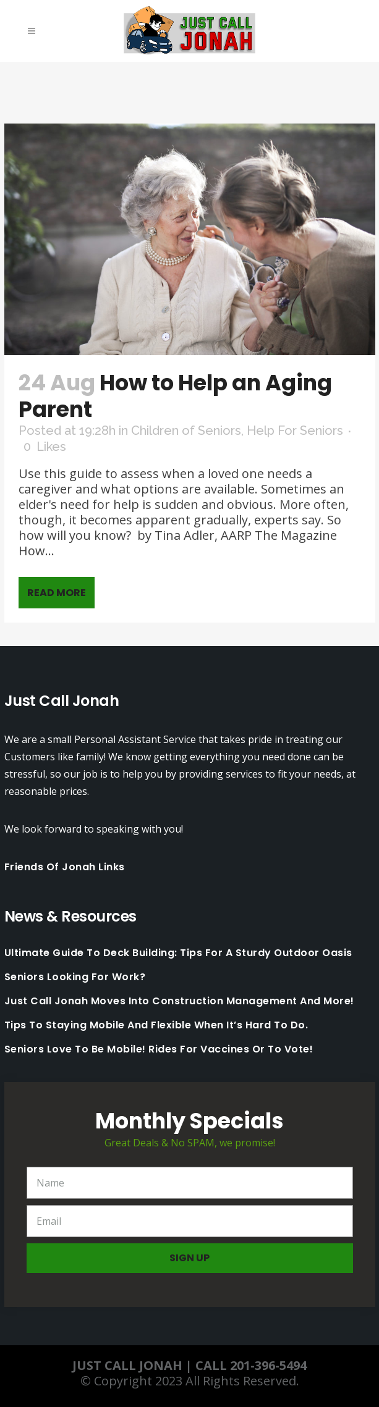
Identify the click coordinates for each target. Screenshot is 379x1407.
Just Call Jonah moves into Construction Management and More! (179, 1001)
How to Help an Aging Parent (175, 396)
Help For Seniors (295, 430)
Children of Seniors (186, 430)
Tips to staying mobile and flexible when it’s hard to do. (156, 1025)
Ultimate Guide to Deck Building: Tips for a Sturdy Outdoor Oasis (178, 953)
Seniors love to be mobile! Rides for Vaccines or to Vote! (158, 1049)
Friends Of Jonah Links (64, 867)
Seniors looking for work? (75, 977)
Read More (56, 593)
